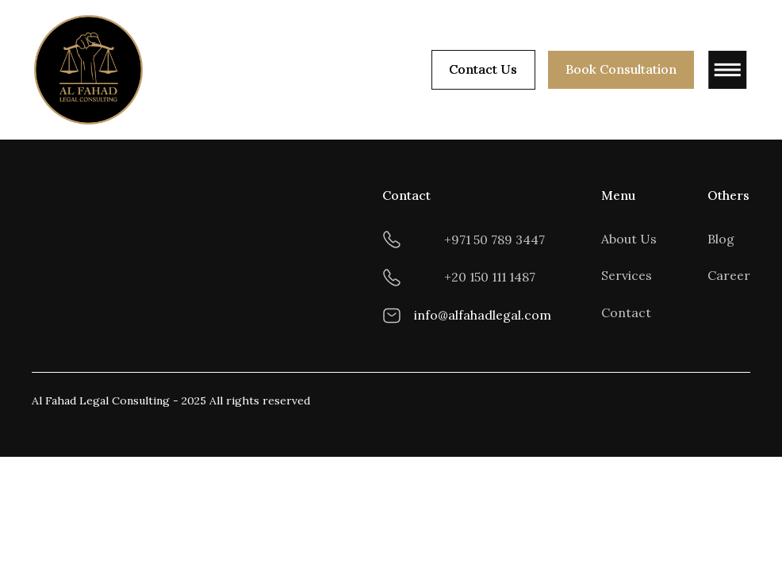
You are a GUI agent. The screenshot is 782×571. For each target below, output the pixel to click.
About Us (629, 239)
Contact (626, 312)
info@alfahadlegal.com (482, 315)
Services (626, 275)
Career (728, 275)
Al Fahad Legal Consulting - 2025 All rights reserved (171, 400)
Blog (720, 239)
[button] (722, 70)
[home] (89, 70)
